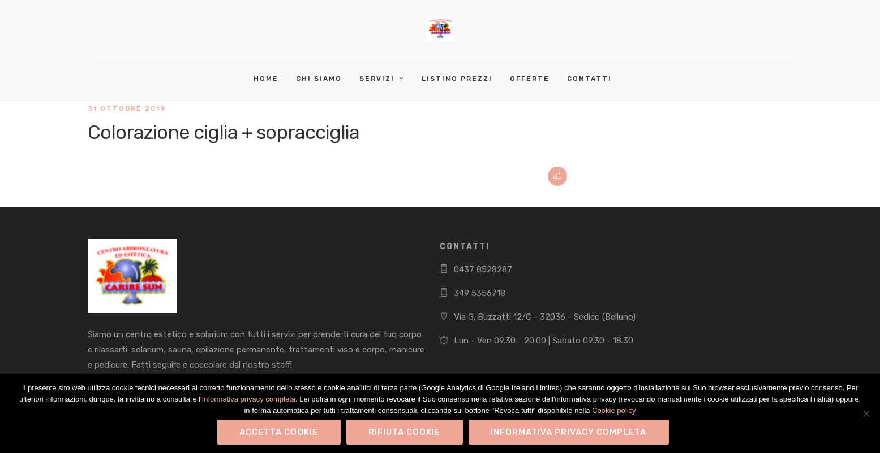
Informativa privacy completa (248, 399)
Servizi (376, 78)
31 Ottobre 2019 (127, 108)
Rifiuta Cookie (404, 432)
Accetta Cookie (278, 432)
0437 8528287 (483, 269)
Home (266, 78)
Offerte (530, 78)
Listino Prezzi (457, 78)
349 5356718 (479, 293)
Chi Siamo (319, 78)
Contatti (589, 78)
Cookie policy (614, 410)
